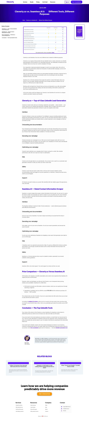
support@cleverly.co (66, 406)
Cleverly (64, 410)
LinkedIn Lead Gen (19, 405)
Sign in (67, 2)
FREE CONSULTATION (44, 394)
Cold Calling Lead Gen (20, 411)
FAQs (46, 405)
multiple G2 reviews (33, 301)
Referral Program (34, 409)
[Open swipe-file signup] (79, 31)
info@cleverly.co (66, 408)
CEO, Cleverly (27, 344)
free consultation (35, 328)
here (53, 52)
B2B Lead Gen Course (34, 411)
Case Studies (33, 407)
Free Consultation (76, 2)
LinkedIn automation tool (61, 328)
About (46, 409)
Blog (46, 407)
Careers (46, 411)
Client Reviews (33, 405)
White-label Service (19, 407)
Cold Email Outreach (19, 409)
